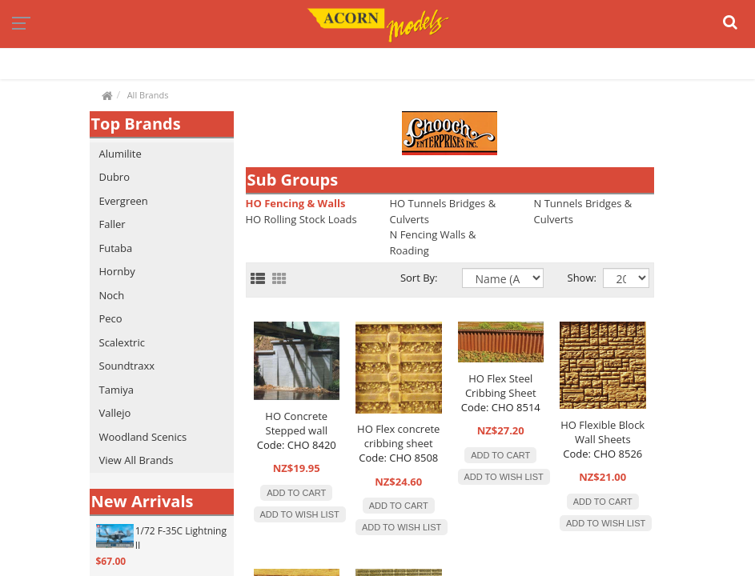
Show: (573, 277)
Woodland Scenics (143, 437)
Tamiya (116, 389)
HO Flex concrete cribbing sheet (398, 436)
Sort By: (419, 277)
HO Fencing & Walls (296, 203)
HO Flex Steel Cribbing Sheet (500, 385)
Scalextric (122, 342)
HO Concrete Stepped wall (296, 423)
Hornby (117, 271)
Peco (110, 318)
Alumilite (120, 153)
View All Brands (136, 460)
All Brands (148, 95)
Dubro (115, 177)
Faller (112, 224)
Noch (112, 295)
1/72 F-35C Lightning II (181, 538)
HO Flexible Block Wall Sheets (602, 432)
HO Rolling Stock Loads (301, 219)
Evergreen (123, 201)
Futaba (116, 248)
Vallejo (115, 413)
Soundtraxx (127, 365)
